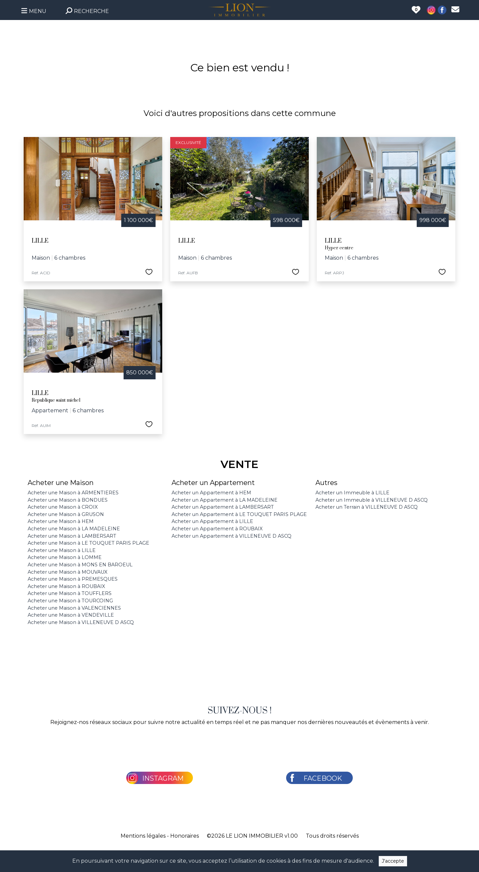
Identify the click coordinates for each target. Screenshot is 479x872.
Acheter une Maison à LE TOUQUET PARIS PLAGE (88, 543)
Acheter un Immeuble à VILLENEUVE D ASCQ (371, 500)
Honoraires (184, 836)
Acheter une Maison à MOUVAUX (67, 572)
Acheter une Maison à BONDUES (68, 500)
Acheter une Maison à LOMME (65, 557)
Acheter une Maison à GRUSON (66, 514)
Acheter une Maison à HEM (61, 521)
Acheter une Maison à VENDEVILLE (71, 615)
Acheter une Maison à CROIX (63, 507)
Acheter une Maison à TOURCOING (70, 601)
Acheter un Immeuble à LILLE (352, 493)
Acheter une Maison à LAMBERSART (72, 536)
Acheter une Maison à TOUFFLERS (70, 593)
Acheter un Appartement (213, 483)
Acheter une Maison (61, 483)
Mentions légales (143, 836)
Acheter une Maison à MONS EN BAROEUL (80, 565)
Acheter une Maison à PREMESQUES (73, 579)
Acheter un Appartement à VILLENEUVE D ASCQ (231, 536)
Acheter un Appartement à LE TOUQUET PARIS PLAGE (239, 514)
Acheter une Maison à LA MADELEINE (74, 529)
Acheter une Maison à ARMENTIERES (73, 493)
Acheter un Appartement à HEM (211, 493)
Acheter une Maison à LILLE (62, 550)
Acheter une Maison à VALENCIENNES (74, 608)
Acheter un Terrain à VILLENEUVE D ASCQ (366, 507)
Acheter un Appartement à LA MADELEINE (224, 500)
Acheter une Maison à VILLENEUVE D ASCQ (81, 622)
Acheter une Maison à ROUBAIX (66, 586)
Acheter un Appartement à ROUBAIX (217, 529)
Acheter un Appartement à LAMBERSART (223, 507)
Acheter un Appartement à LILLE (212, 521)
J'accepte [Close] (393, 861)
